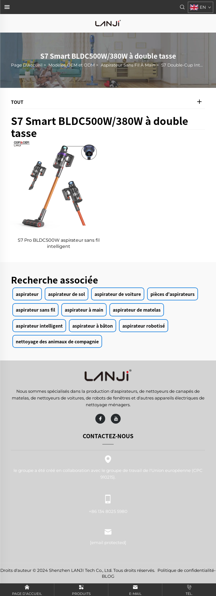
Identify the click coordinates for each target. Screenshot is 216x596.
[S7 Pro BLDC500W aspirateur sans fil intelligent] (58, 185)
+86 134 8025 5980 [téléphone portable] (108, 503)
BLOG (108, 576)
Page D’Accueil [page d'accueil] (26, 65)
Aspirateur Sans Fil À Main (128, 65)
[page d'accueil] (108, 23)
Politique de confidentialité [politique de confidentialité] (186, 570)
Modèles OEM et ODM (71, 65)
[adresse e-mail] (108, 542)
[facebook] (100, 419)
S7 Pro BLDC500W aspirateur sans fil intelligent (59, 243)
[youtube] (116, 419)
